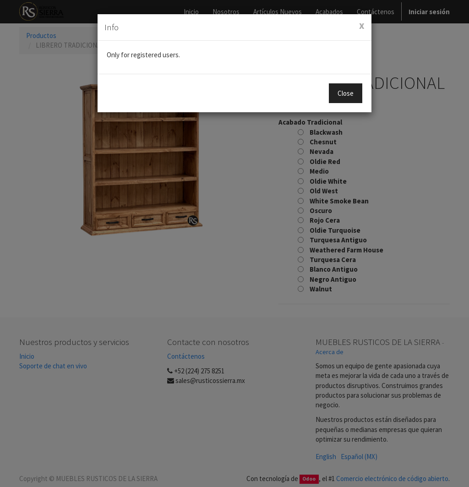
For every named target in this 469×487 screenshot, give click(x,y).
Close (346, 93)
